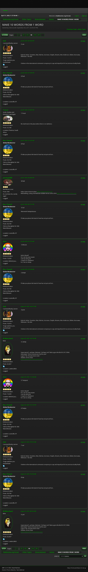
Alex (5, 241)
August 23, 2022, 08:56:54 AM (28, 511)
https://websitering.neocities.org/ (66, 193)
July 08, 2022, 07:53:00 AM (27, 269)
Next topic (82, 29)
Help (68, 568)
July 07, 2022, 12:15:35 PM (27, 140)
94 (35, 35)
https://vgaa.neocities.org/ (44, 192)
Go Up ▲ (83, 568)
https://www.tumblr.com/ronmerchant (32, 359)
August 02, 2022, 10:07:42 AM (28, 338)
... (21, 35)
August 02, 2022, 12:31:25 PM (28, 405)
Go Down (5, 35)
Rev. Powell (7, 73)
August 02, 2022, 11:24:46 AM (28, 377)
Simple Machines (16, 567)
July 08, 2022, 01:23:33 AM (27, 241)
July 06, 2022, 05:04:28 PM (27, 41)
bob (4, 41)
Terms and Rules (75, 568)
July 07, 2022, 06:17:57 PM (27, 204)
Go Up (4, 548)
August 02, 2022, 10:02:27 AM (28, 306)
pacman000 (7, 178)
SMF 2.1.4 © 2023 (6, 567)
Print (84, 35)
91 (24, 35)
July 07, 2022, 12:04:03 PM (27, 110)
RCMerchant (8, 338)
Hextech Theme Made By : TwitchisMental (13, 570)
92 (27, 35)
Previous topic (72, 29)
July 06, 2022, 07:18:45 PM (27, 73)
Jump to (57, 556)
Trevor (5, 110)
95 (39, 35)
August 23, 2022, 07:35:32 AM (28, 442)
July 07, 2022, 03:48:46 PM (27, 177)
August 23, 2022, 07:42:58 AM (28, 474)
